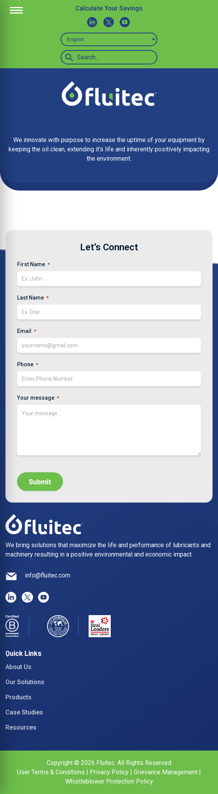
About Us (18, 667)
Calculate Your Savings (109, 8)
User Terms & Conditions (51, 772)
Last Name (33, 298)
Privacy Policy (109, 772)
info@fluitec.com (47, 575)
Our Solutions (24, 682)
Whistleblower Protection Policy (109, 781)
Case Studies (24, 712)
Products (18, 697)
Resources (21, 727)
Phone (27, 364)
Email (26, 331)
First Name (33, 264)
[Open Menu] (16, 10)
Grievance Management (165, 772)
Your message (38, 398)
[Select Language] (109, 39)
